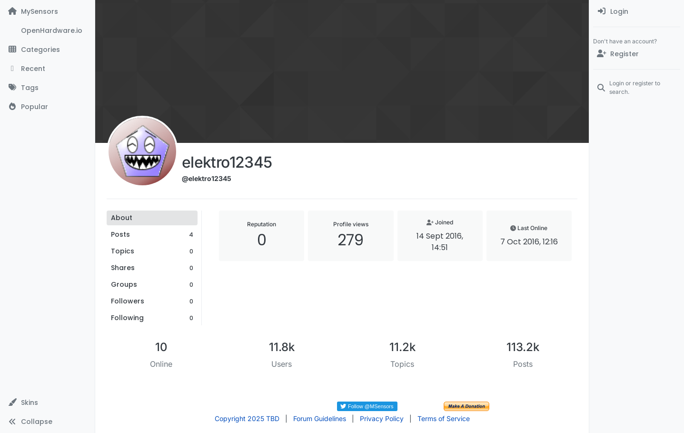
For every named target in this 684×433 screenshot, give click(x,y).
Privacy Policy (382, 418)
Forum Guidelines (319, 418)
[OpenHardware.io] (47, 30)
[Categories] (47, 49)
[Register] (636, 53)
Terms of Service (443, 418)
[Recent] (47, 68)
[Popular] (47, 106)
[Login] (636, 11)
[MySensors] (47, 11)
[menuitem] (636, 11)
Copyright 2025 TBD (247, 418)
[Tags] (47, 87)
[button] (47, 402)
